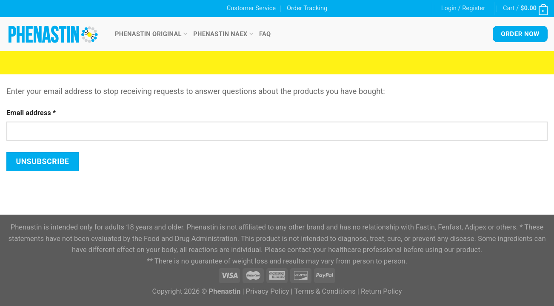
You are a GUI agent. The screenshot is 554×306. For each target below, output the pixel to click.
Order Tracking (307, 8)
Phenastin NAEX (223, 34)
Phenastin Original (151, 34)
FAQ (265, 34)
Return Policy (381, 291)
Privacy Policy (267, 291)
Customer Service (251, 8)
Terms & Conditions (324, 291)
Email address (31, 113)
